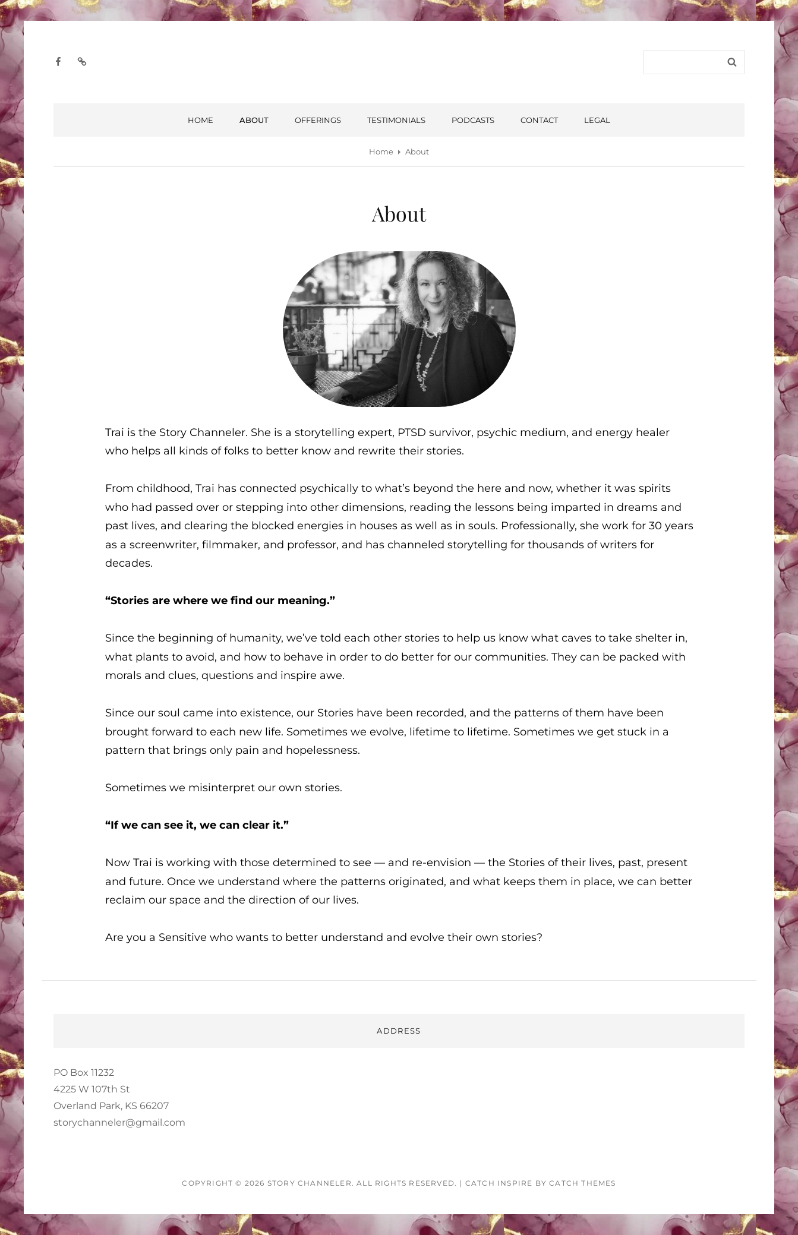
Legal (597, 120)
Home (200, 120)
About (254, 120)
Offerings (318, 120)
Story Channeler (309, 1183)
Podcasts (473, 120)
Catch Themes (582, 1183)
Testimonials (396, 120)
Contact (539, 120)
